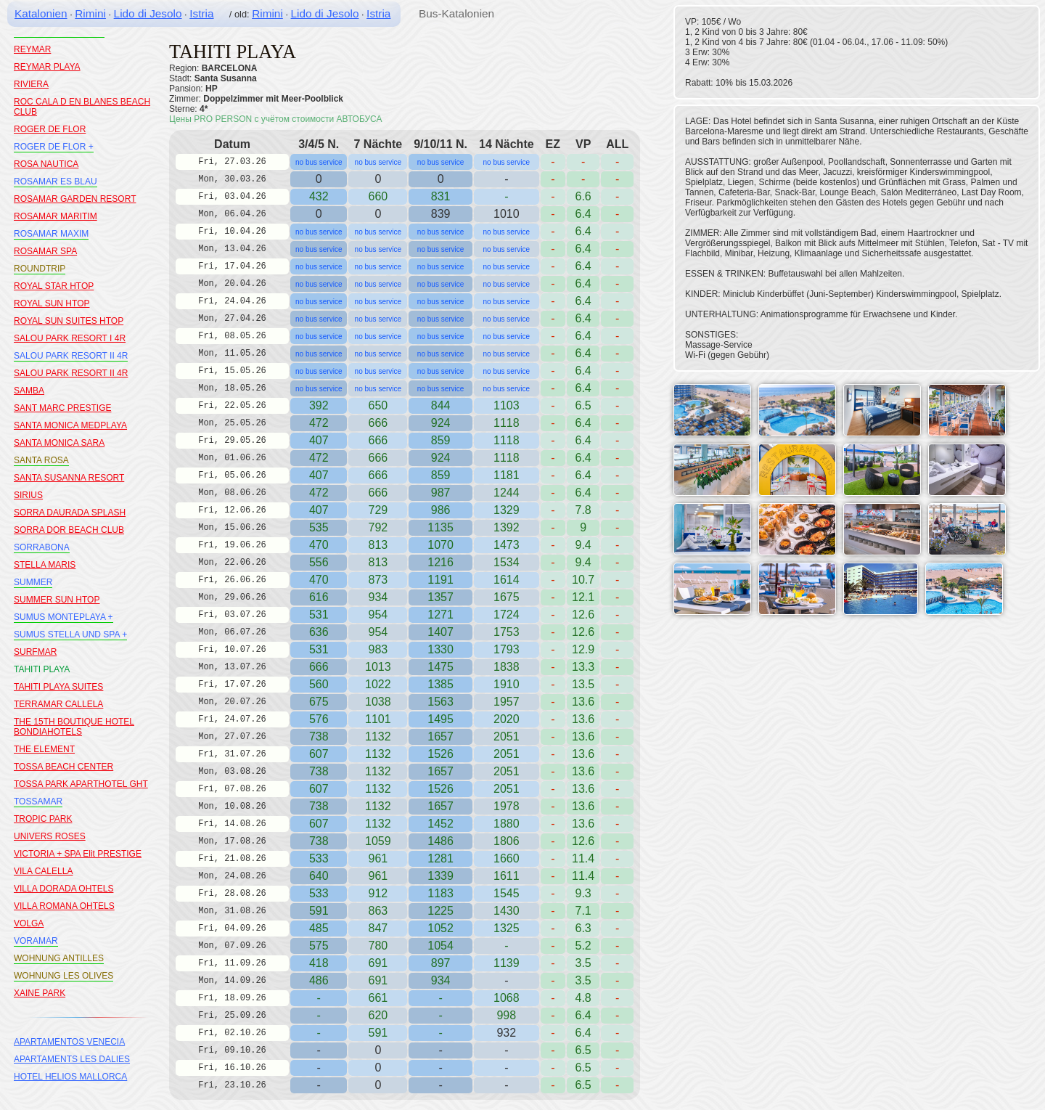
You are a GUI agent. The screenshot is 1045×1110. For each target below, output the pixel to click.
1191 (440, 580)
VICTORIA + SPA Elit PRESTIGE (78, 854)
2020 (506, 719)
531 (319, 614)
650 (378, 405)
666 (378, 440)
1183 (440, 893)
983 (378, 649)
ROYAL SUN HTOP (51, 303)
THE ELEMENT (44, 749)
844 (441, 405)
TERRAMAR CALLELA (58, 704)
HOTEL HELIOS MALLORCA (70, 1077)
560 (319, 684)
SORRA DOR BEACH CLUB (69, 530)
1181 (506, 475)
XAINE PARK (39, 993)
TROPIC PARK (43, 819)
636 (319, 632)
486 (319, 980)
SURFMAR (35, 652)
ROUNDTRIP (39, 269)
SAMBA (29, 390)
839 (441, 214)
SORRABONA (42, 547)
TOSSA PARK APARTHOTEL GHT (81, 784)
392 (319, 405)
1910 (506, 684)
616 (319, 597)
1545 (506, 893)
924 (441, 423)
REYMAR (32, 49)
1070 (440, 545)
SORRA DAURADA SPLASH (70, 512)
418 (319, 963)
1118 (506, 440)
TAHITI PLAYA (42, 669)
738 (319, 736)
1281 (440, 858)
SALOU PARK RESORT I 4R (70, 338)
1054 (440, 945)
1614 (506, 580)
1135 (440, 527)
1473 (506, 545)
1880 (506, 823)
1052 (440, 928)
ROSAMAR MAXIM (51, 234)
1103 (506, 405)
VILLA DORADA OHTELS (63, 888)
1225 (440, 911)
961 (378, 858)
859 (441, 440)
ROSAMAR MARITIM (55, 216)
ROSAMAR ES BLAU (55, 181)
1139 (506, 963)
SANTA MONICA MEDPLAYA (70, 425)
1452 (440, 823)
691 (378, 963)
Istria (201, 13)
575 (319, 945)
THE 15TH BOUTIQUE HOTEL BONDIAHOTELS (74, 727)
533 (319, 858)
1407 (440, 632)
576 (319, 719)
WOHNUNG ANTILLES (59, 958)
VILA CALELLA (43, 871)
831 (441, 196)
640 (319, 876)
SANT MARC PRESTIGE (62, 408)
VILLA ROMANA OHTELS (64, 906)
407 (319, 440)
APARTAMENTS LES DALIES (72, 1059)
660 (378, 196)
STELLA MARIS (44, 565)
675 (319, 701)
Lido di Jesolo (148, 13)
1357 (440, 597)
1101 (378, 719)
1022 (378, 684)
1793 (506, 649)
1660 (506, 858)
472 (319, 423)
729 (378, 510)
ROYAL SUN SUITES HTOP (68, 321)
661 (378, 998)
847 (378, 928)
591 (319, 911)
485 (319, 928)
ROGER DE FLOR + (54, 147)
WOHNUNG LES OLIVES (63, 976)
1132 (378, 754)
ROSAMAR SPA (45, 251)
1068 (506, 998)
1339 (440, 876)
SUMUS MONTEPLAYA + (63, 617)
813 (378, 545)
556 (319, 562)
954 (378, 614)
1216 (440, 562)
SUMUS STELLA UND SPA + (70, 634)
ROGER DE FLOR (50, 129)
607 (319, 754)
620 (378, 1015)
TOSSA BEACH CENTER (63, 767)
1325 (506, 928)
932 (506, 1033)
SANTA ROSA (41, 460)
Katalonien (41, 13)
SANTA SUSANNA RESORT (69, 478)
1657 (440, 736)
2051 (506, 754)
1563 (440, 701)
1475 (440, 667)
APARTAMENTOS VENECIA (69, 1042)
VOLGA (29, 923)
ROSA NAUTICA (46, 164)
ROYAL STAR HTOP (54, 286)
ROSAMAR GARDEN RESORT (75, 199)
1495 (440, 719)
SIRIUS (28, 495)
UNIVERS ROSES (50, 836)
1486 (440, 841)
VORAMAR (36, 941)
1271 (440, 614)
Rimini (90, 13)
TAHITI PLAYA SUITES (58, 687)
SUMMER (33, 582)
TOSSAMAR (38, 801)
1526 (440, 754)
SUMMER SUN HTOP (56, 600)
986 (441, 510)
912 (378, 893)
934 (441, 980)
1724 (506, 614)
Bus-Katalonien (456, 13)
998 (506, 1015)
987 (441, 492)
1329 (506, 510)
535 (319, 527)
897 (441, 963)
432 (319, 196)
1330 (440, 649)
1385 (440, 684)
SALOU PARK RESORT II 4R (71, 356)
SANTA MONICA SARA (59, 443)
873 (378, 580)
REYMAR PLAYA (47, 67)
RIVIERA (31, 84)
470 (319, 545)
